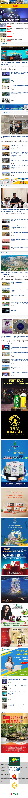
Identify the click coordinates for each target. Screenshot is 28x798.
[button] (3, 733)
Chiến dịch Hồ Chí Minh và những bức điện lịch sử (18, 99)
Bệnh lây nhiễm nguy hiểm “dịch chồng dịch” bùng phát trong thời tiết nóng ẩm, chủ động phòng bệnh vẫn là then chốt (19, 354)
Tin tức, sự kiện (9, 26)
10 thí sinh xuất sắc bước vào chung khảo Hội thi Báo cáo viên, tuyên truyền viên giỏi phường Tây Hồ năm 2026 (19, 87)
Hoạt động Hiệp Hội (5, 185)
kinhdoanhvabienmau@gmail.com (8, 775)
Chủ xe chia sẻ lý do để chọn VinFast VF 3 (17, 282)
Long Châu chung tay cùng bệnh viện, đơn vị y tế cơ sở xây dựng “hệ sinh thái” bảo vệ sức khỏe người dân (19, 347)
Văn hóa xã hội (4, 316)
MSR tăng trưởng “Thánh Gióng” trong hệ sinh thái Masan (17, 698)
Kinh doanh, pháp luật (5, 112)
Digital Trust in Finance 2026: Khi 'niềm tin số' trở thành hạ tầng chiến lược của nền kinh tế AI (14, 20)
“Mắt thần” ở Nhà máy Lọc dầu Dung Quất (17, 295)
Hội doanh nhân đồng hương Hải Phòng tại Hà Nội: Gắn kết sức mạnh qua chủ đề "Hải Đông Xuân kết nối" (19, 361)
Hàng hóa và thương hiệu (6, 252)
